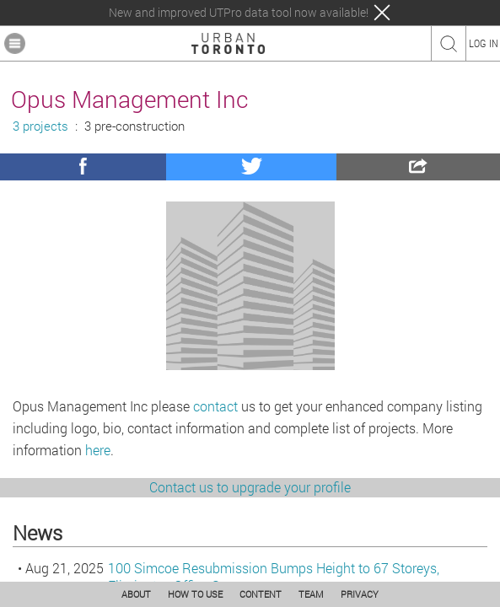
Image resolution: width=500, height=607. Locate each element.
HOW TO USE (195, 594)
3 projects (40, 126)
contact (215, 406)
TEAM (311, 594)
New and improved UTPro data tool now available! (238, 12)
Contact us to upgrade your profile (250, 487)
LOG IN (483, 43)
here (97, 450)
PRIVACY (360, 594)
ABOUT (136, 594)
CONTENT (260, 594)
